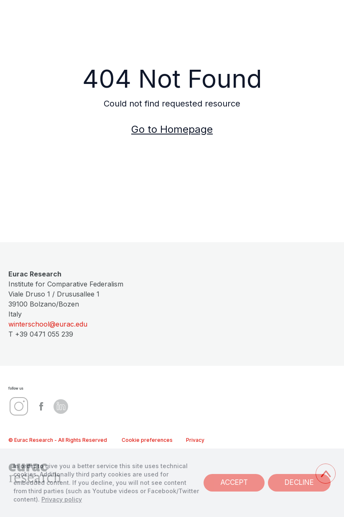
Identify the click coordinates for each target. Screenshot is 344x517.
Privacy (195, 440)
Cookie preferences (147, 440)
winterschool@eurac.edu (47, 324)
